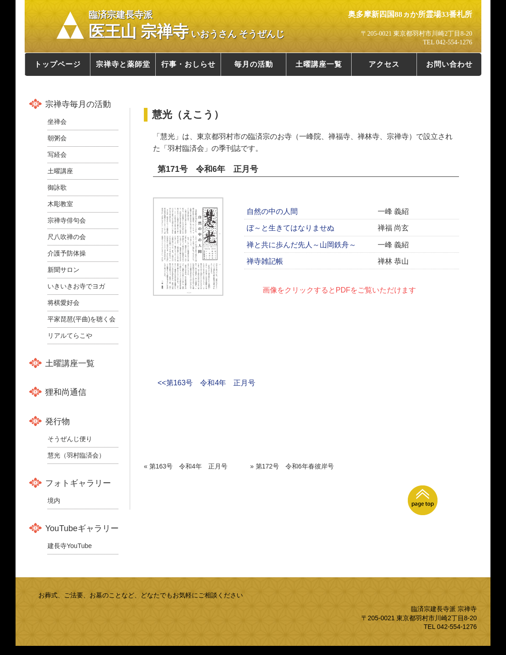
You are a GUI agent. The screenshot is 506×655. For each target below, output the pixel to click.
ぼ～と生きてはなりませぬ (290, 228)
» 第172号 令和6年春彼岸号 (292, 466)
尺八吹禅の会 (66, 236)
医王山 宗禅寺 (187, 25)
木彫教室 (60, 204)
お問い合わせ (449, 64)
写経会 (57, 154)
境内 (53, 500)
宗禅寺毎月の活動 (78, 104)
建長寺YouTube (69, 545)
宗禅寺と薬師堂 (123, 64)
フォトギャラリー (78, 483)
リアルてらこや (69, 335)
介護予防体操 (66, 253)
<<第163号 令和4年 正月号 (206, 383)
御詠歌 (57, 187)
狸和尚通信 (65, 392)
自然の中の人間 (272, 211)
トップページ (57, 64)
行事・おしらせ (188, 64)
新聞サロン (63, 269)
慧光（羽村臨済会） (76, 455)
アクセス (384, 64)
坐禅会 (57, 121)
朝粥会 (57, 138)
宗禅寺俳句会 (66, 220)
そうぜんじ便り (69, 438)
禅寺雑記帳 (265, 261)
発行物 (57, 421)
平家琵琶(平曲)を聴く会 (81, 319)
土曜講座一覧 (318, 64)
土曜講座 (60, 171)
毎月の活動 (253, 64)
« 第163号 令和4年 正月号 (185, 466)
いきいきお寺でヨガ (76, 286)
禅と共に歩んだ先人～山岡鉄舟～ (301, 245)
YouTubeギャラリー (82, 528)
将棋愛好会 (63, 302)
